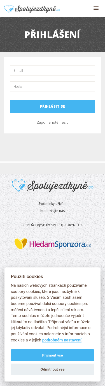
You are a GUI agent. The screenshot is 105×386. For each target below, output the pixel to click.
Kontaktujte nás (52, 210)
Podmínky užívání (52, 203)
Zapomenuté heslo (53, 122)
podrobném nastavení (61, 340)
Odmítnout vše (53, 369)
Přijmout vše (52, 355)
